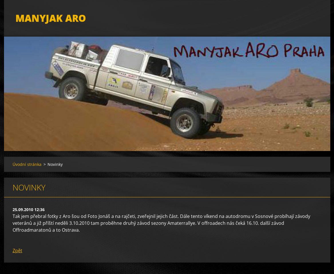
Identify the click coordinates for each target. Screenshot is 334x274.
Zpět (17, 250)
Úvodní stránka (27, 164)
